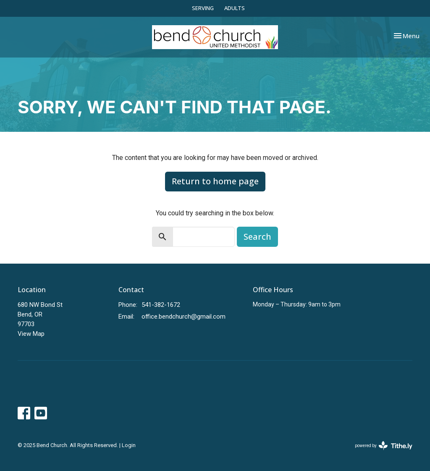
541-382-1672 (161, 305)
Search (257, 236)
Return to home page (215, 181)
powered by (383, 446)
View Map (31, 334)
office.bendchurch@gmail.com (183, 316)
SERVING (203, 8)
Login (129, 445)
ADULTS (234, 8)
